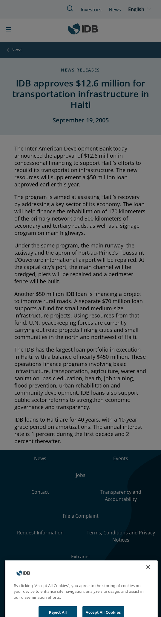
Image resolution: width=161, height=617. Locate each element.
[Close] (148, 572)
